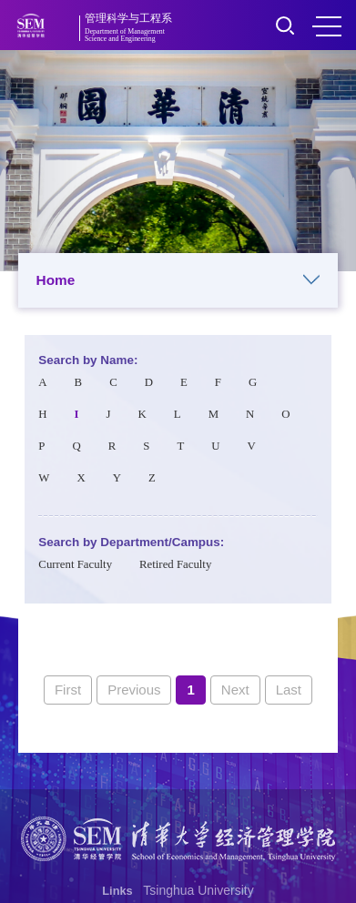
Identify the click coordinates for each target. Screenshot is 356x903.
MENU (326, 26)
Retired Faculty (175, 564)
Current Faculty (75, 564)
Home (178, 280)
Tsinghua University (198, 890)
